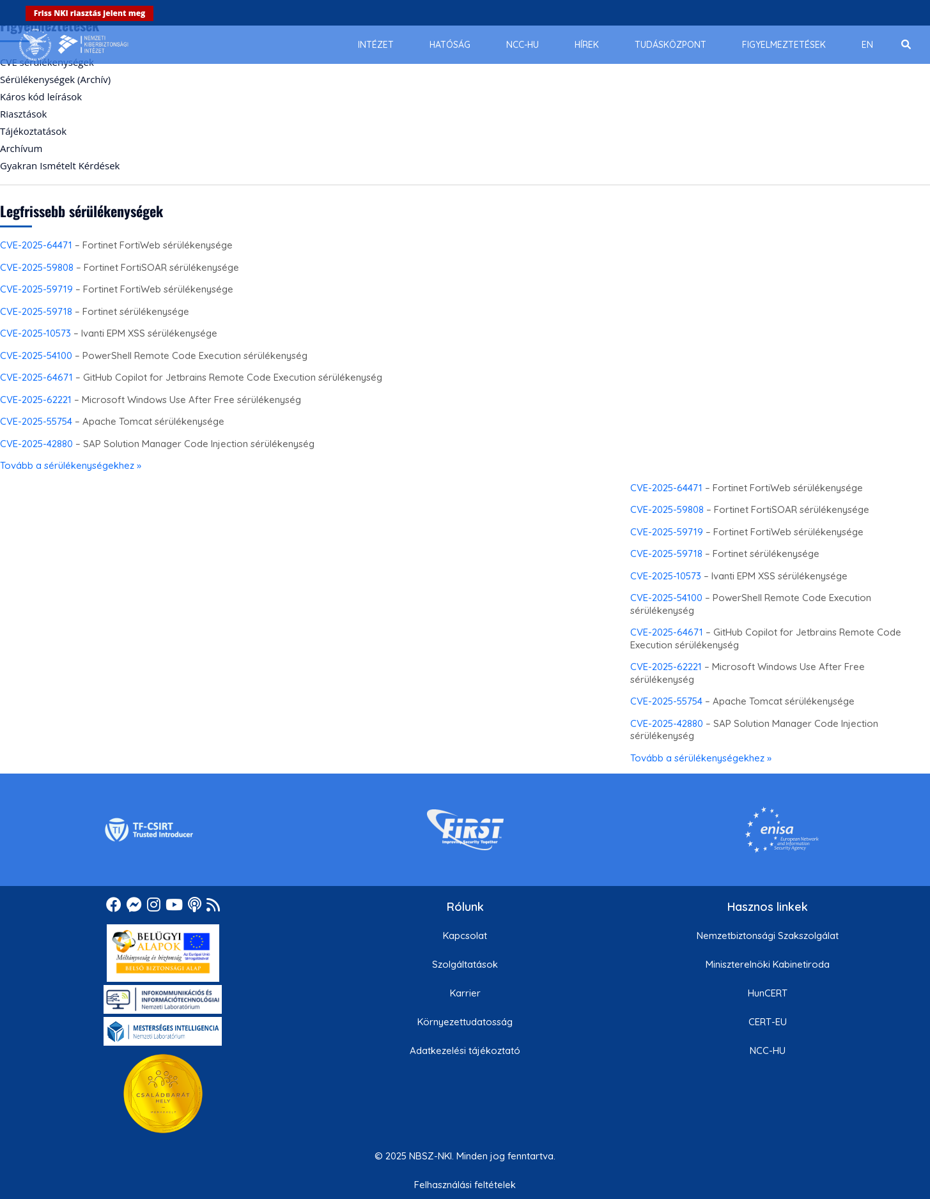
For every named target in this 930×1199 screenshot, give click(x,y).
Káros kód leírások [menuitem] (41, 96)
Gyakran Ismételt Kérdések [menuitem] (60, 165)
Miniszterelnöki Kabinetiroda (768, 964)
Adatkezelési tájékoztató (465, 1050)
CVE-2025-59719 (36, 289)
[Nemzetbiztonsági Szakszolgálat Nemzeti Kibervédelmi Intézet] (73, 45)
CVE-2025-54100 (36, 355)
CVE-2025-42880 (36, 444)
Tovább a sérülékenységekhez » (70, 465)
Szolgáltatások (465, 964)
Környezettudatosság (465, 1022)
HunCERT (767, 993)
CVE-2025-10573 (35, 333)
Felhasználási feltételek (465, 1185)
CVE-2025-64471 (36, 245)
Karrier (465, 993)
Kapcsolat (465, 935)
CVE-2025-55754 (36, 421)
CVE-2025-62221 (36, 399)
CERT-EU (767, 1022)
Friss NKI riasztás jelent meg (90, 13)
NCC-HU (768, 1050)
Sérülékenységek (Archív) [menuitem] (55, 79)
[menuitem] (376, 45)
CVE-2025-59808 (37, 267)
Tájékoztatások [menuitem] (33, 131)
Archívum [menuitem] (21, 148)
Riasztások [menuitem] (23, 113)
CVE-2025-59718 (36, 311)
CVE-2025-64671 (36, 377)
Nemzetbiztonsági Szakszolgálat (768, 935)
